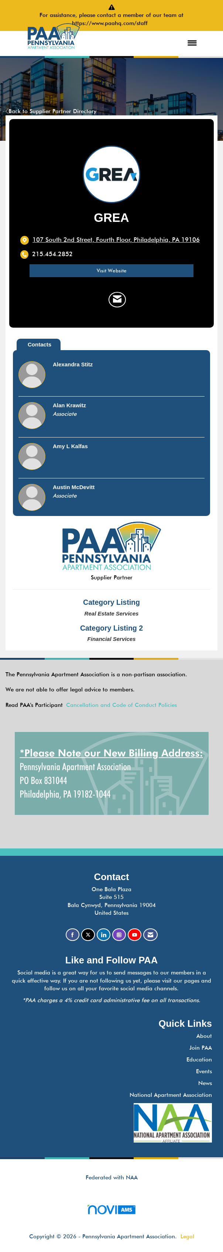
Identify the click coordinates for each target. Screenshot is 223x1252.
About (204, 1036)
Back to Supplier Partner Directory (51, 111)
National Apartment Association (171, 1095)
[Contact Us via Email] (150, 934)
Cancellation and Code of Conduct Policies (121, 705)
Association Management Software (111, 1212)
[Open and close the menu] (148, 43)
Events (204, 1071)
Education (199, 1059)
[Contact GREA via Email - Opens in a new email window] (117, 299)
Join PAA (200, 1048)
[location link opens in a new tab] (116, 240)
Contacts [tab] (39, 344)
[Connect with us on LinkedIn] (103, 934)
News (205, 1083)
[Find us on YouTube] (134, 934)
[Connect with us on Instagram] (119, 934)
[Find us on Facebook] (72, 934)
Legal (187, 1236)
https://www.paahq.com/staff (111, 23)
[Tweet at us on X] (88, 934)
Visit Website (112, 270)
